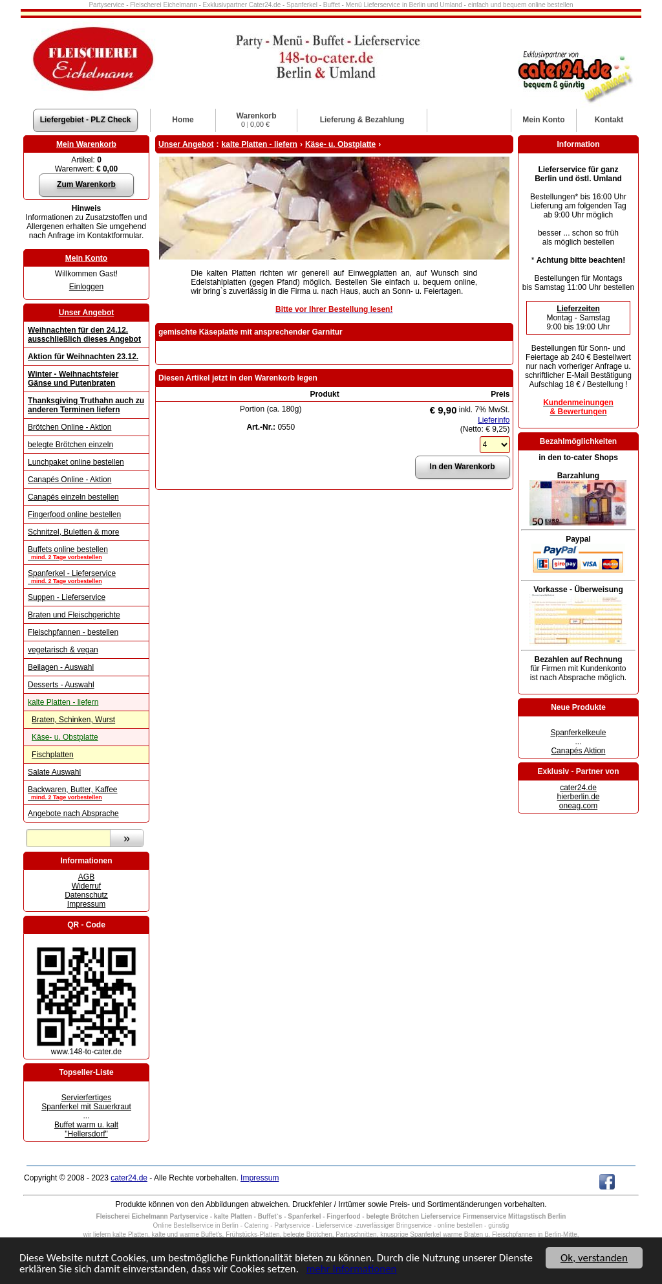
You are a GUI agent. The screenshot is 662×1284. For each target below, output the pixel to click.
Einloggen (86, 286)
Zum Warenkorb (86, 184)
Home (182, 119)
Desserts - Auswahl (61, 684)
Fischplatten (53, 754)
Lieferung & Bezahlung (362, 119)
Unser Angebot (86, 312)
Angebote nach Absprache (73, 813)
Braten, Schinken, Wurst (73, 719)
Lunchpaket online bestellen (76, 462)
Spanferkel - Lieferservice (86, 576)
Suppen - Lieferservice (66, 597)
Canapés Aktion (578, 750)
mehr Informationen (351, 1269)
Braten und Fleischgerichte (74, 614)
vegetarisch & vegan (63, 649)
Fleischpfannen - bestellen (73, 632)
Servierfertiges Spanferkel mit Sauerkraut (86, 1102)
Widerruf (86, 886)
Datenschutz (86, 895)
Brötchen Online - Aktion (69, 427)
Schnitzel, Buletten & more (73, 532)
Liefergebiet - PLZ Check (85, 119)
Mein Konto (86, 258)
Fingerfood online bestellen (74, 514)
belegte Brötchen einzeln (70, 444)
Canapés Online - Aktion (69, 479)
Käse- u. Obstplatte (65, 737)
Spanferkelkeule (578, 732)
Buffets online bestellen (86, 552)
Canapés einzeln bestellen (73, 497)
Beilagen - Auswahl (61, 667)
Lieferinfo (493, 420)
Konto (543, 119)
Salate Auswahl (54, 772)
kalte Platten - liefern (63, 702)
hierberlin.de (578, 796)
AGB (86, 876)
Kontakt (609, 119)
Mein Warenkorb (86, 144)
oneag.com (578, 805)
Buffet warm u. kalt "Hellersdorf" (86, 1129)
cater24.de (578, 787)
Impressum (86, 904)
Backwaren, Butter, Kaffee (86, 793)
